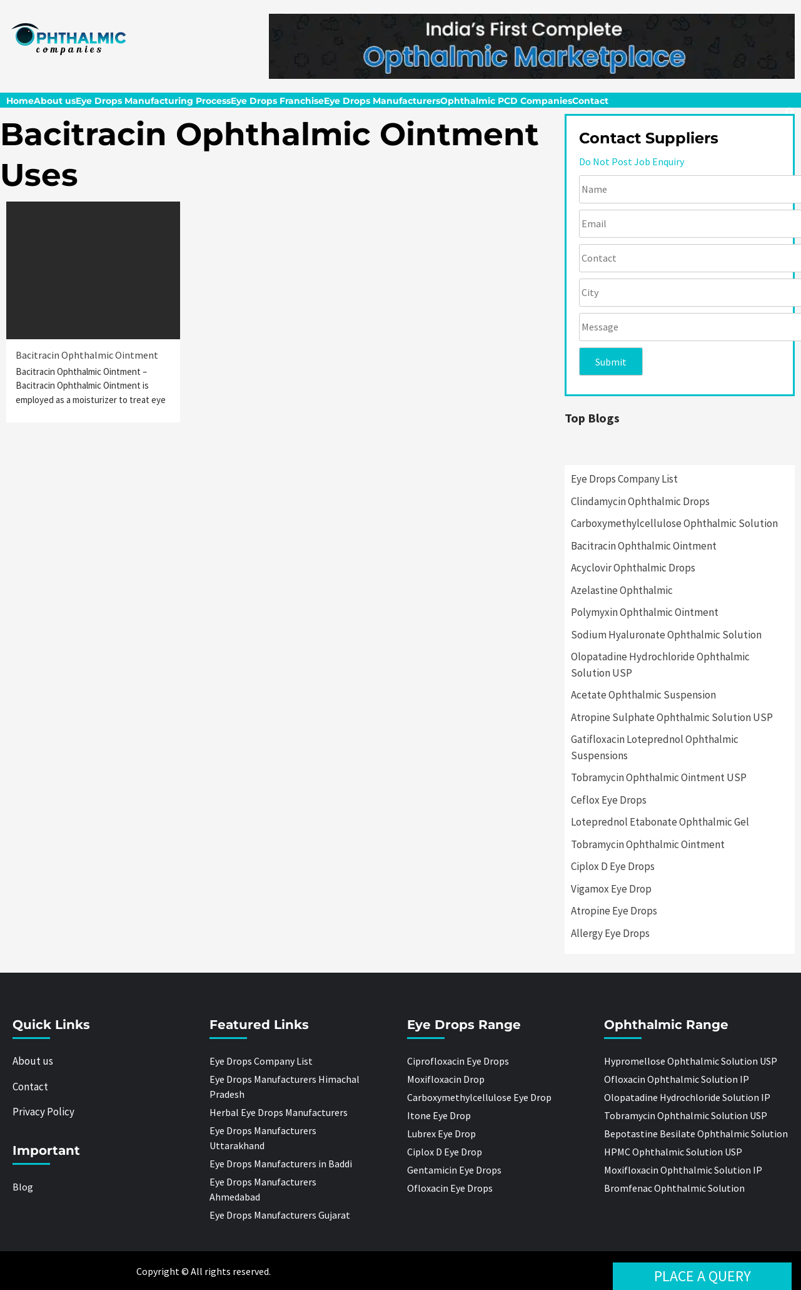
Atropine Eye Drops (614, 911)
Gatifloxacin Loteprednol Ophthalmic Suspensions (654, 747)
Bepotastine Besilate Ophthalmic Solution (696, 1133)
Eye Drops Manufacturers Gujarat (279, 1215)
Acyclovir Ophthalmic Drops (633, 568)
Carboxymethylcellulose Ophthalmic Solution (674, 523)
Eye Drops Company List (624, 479)
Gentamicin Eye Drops (454, 1170)
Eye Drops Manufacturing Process (153, 100)
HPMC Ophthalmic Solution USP (673, 1151)
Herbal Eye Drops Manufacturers (278, 1112)
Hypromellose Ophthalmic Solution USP (690, 1061)
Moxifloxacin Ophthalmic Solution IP (683, 1170)
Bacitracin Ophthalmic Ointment (87, 355)
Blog (23, 1186)
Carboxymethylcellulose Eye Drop (479, 1097)
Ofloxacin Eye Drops (450, 1188)
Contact (590, 100)
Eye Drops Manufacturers (382, 100)
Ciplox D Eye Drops (613, 866)
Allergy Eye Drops (610, 933)
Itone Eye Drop (439, 1115)
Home (20, 100)
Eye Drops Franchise (277, 100)
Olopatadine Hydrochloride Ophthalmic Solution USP (660, 665)
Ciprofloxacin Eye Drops (458, 1061)
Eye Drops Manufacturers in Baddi (280, 1163)
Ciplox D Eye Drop (444, 1151)
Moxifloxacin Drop (446, 1079)
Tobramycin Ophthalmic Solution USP (685, 1115)
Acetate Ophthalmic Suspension (643, 695)
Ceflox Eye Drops (609, 800)
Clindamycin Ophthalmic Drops (640, 501)
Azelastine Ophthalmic (622, 590)
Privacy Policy (43, 1112)
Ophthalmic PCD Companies (506, 100)
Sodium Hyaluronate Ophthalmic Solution (666, 635)
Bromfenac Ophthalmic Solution (674, 1188)
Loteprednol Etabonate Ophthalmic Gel (660, 822)
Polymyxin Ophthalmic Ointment (644, 612)
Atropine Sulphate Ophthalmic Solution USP (672, 717)
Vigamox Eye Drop (611, 889)
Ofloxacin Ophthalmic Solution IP (676, 1079)
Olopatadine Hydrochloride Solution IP (687, 1097)
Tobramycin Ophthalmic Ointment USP (659, 777)
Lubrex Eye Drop (441, 1133)
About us (55, 100)
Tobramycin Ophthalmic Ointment (648, 844)
